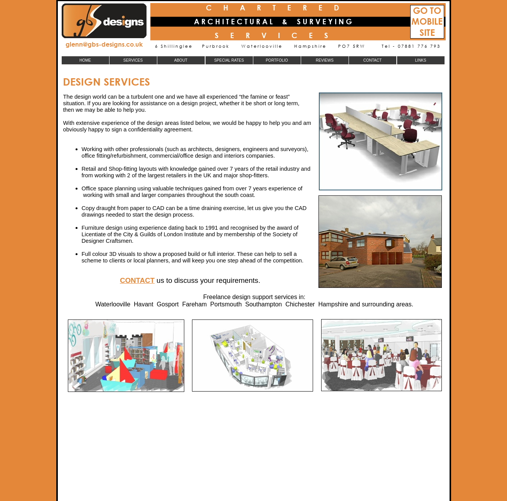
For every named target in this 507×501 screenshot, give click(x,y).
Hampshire (333, 304)
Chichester (300, 304)
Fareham (194, 304)
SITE (427, 32)
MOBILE (427, 21)
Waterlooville (112, 304)
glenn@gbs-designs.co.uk (104, 44)
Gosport (168, 304)
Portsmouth (226, 304)
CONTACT (137, 280)
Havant (143, 304)
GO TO (427, 10)
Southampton (263, 304)
